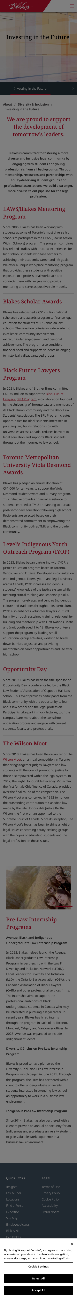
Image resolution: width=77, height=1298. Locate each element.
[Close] (72, 1244)
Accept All (38, 1290)
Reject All (38, 1278)
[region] (38, 1268)
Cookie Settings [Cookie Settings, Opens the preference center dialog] (38, 1266)
